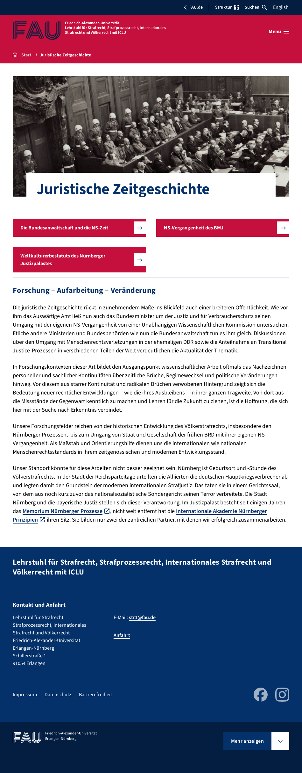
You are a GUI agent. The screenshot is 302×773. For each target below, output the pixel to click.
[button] (79, 228)
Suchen (256, 7)
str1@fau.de (142, 617)
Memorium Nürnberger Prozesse (62, 511)
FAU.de (193, 7)
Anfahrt (122, 635)
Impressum (25, 694)
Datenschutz (58, 694)
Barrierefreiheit (95, 694)
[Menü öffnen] (279, 32)
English (281, 7)
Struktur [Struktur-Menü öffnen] (227, 7)
